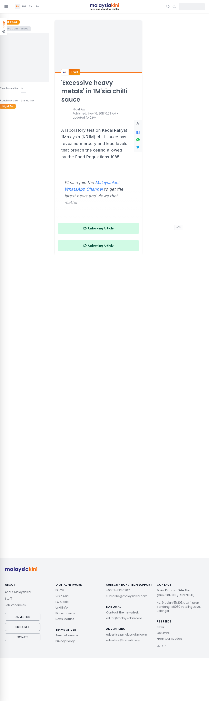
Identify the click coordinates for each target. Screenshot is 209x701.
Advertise (23, 617)
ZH (30, 6)
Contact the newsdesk (122, 612)
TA (37, 6)
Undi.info (62, 608)
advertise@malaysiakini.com (126, 634)
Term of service (67, 635)
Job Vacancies (15, 605)
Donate (22, 637)
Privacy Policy (65, 641)
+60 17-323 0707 (118, 590)
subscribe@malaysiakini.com (126, 596)
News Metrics (65, 619)
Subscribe (23, 627)
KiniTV (60, 590)
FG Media (62, 602)
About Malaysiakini (18, 592)
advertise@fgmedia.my (123, 640)
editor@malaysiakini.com (124, 618)
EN (17, 6)
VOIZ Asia (62, 596)
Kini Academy (65, 613)
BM (24, 6)
